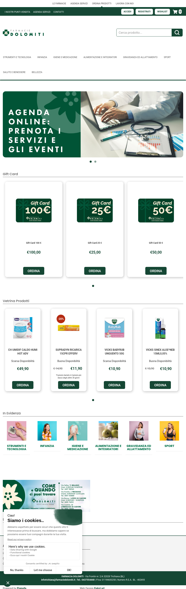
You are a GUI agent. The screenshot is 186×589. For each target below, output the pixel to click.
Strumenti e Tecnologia (16, 447)
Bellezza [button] (37, 72)
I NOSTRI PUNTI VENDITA (17, 12)
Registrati (144, 11)
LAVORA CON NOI (125, 3)
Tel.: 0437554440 (85, 577)
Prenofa (21, 585)
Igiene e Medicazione (77, 447)
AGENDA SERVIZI (79, 3)
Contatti (58, 12)
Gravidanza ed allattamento (139, 447)
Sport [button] (167, 57)
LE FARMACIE (59, 3)
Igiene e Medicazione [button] (65, 57)
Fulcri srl (99, 585)
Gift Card (10, 174)
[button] (90, 162)
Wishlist (162, 11)
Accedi (127, 11)
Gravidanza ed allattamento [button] (140, 57)
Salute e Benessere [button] (14, 72)
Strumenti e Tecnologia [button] (17, 57)
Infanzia (47, 446)
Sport (169, 446)
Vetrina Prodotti (16, 301)
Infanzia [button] (42, 57)
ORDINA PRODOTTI (101, 3)
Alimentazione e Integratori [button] (100, 57)
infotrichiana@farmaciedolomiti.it (58, 577)
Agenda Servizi (41, 12)
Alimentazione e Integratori (108, 447)
